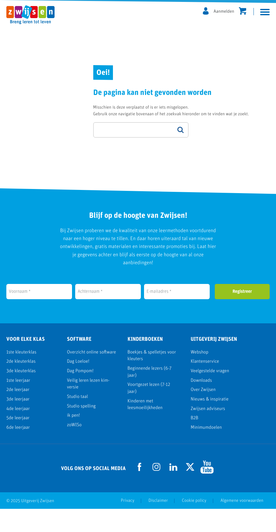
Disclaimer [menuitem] (158, 524)
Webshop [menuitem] (199, 375)
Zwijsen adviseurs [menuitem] (208, 432)
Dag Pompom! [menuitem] (80, 394)
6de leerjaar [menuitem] (18, 450)
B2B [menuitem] (194, 441)
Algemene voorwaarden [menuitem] (241, 524)
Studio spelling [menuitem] (81, 429)
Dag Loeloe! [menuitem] (78, 385)
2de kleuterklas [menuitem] (21, 385)
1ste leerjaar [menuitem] (18, 403)
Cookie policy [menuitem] (194, 524)
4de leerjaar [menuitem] (18, 432)
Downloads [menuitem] (201, 403)
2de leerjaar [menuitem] (18, 413)
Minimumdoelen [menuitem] (206, 450)
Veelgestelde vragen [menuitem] (210, 394)
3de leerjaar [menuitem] (18, 422)
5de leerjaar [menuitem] (18, 441)
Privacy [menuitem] (128, 524)
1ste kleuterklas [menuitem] (21, 375)
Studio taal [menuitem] (77, 420)
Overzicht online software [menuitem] (91, 375)
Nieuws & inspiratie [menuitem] (209, 422)
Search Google (180, 130)
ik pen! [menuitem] (73, 438)
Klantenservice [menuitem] (205, 385)
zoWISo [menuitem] (74, 448)
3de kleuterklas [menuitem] (21, 394)
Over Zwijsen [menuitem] (203, 413)
